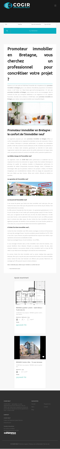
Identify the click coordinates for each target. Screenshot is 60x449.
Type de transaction (36, 24)
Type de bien (47, 24)
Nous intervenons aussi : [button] (13, 268)
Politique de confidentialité (36, 444)
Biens (32, 407)
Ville (6, 24)
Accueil (33, 404)
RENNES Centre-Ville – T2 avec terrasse (29, 362)
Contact (46, 407)
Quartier (20, 24)
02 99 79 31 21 (7, 422)
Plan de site (46, 444)
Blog (32, 409)
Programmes (47, 404)
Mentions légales (23, 444)
